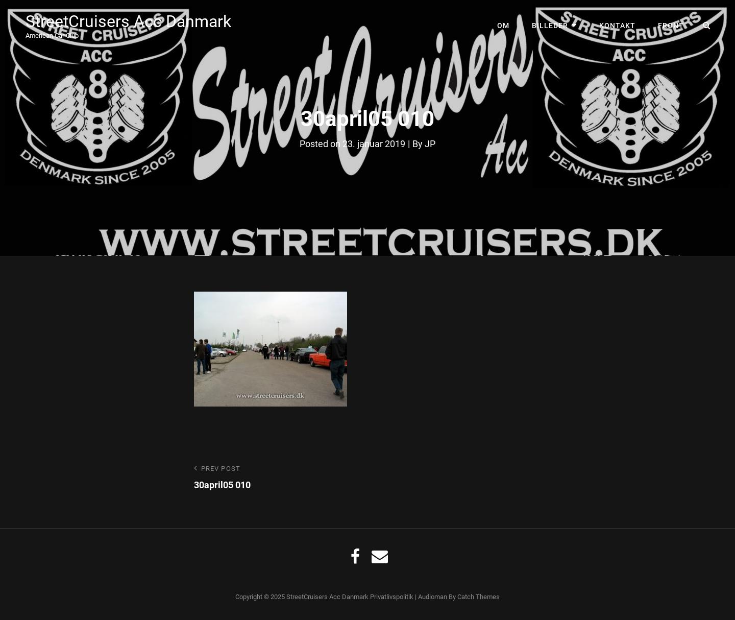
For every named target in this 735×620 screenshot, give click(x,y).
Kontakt (617, 25)
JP (430, 143)
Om (503, 25)
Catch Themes (478, 597)
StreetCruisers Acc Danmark (128, 21)
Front (671, 25)
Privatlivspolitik (391, 597)
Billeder (550, 25)
